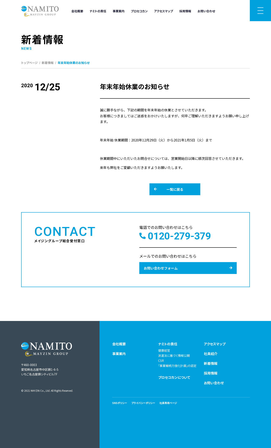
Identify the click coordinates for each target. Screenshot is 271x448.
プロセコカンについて (174, 377)
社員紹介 (210, 353)
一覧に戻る (168, 189)
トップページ (29, 63)
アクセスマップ (163, 11)
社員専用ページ (168, 403)
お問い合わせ (206, 11)
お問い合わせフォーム (188, 268)
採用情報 (185, 11)
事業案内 (118, 11)
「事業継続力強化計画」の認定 (177, 366)
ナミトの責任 (98, 11)
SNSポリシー (119, 403)
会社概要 (77, 11)
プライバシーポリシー (143, 403)
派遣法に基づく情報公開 (174, 355)
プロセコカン (139, 11)
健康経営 (164, 350)
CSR (161, 360)
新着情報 (48, 63)
